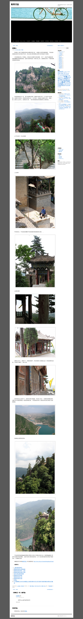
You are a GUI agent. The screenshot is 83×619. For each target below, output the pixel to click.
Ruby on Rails (22, 41)
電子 (59, 81)
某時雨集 (47, 41)
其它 (60, 41)
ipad (67, 71)
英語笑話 (67, 84)
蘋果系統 (61, 85)
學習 (60, 77)
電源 (65, 81)
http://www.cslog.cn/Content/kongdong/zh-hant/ (44, 561)
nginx (59, 74)
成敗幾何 (42, 41)
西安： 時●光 (15, 45)
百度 (60, 83)
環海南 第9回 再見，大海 (19, 570)
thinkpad (67, 74)
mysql (68, 73)
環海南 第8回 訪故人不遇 (19, 572)
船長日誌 (15, 4)
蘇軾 (63, 84)
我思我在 (60, 58)
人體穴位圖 (61, 150)
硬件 (63, 83)
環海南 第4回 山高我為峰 (19, 569)
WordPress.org (61, 158)
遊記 (66, 80)
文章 (60, 156)
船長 (22, 49)
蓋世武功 (60, 64)
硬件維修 (67, 82)
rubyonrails (63, 74)
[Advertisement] (41, 30)
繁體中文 (62, 45)
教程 (68, 77)
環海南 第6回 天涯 (18, 578)
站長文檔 (17, 41)
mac (59, 73)
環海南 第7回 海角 (18, 575)
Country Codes (61, 149)
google (64, 71)
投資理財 (60, 59)
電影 (62, 81)
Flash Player (64, 90)
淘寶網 (64, 80)
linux (69, 71)
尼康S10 (62, 77)
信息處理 (28, 41)
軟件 (65, 85)
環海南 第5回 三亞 (18, 576)
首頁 (13, 41)
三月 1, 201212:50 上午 (20, 597)
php (60, 74)
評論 (60, 157)
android (60, 71)
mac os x (64, 73)
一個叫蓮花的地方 (50, 45)
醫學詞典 (60, 151)
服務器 (66, 78)
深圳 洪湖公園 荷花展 (19, 573)
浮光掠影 (37, 41)
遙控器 (67, 85)
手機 (65, 77)
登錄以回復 (18, 602)
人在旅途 (33, 41)
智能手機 (62, 78)
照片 (69, 80)
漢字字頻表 (66, 100)
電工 (60, 81)
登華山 (15, 580)
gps (65, 71)
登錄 (26, 611)
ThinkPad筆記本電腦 (61, 75)
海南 (61, 80)
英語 (65, 84)
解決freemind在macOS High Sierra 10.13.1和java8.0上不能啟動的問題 (64, 95)
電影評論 (51, 41)
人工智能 (60, 54)
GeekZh (18, 595)
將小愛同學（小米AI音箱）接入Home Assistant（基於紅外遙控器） (65, 98)
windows (66, 75)
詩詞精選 (56, 41)
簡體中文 (59, 45)
